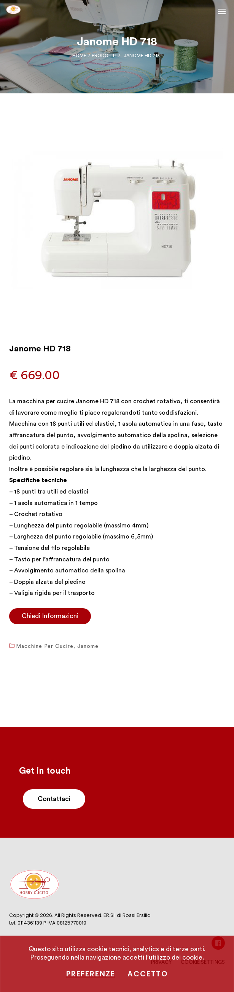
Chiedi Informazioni (50, 616)
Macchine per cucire (44, 646)
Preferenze (90, 974)
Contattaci (54, 799)
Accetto (147, 974)
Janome (88, 646)
